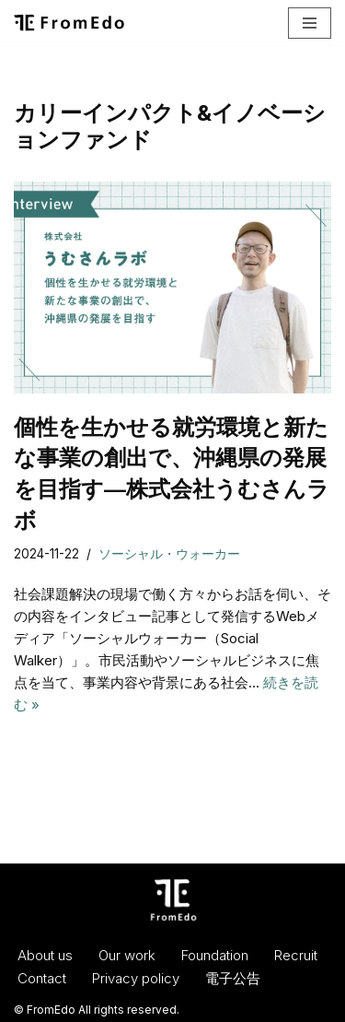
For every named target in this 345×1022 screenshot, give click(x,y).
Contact (41, 978)
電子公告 (232, 978)
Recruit (295, 955)
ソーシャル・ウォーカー (169, 553)
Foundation (214, 955)
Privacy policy (135, 978)
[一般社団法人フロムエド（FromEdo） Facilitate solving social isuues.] (69, 22)
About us (45, 955)
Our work (126, 955)
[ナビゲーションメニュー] (309, 23)
